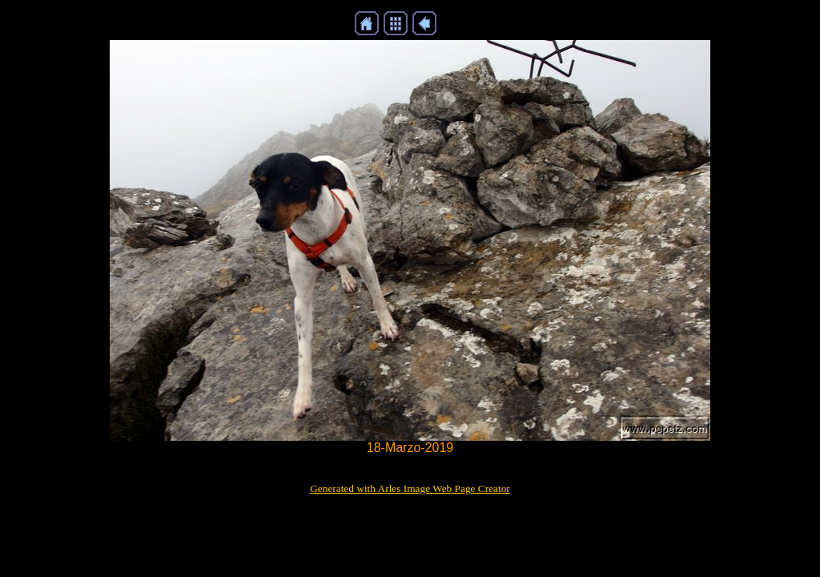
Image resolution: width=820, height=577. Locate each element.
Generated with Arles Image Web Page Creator (410, 488)
